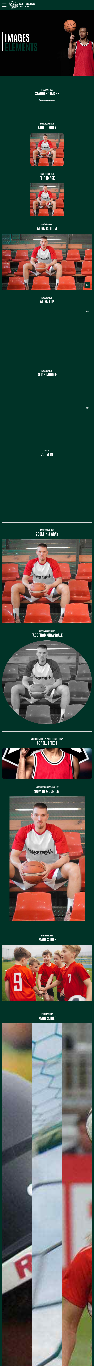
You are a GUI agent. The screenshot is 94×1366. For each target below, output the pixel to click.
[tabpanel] (47, 973)
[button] (6, 972)
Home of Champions (27, 4)
